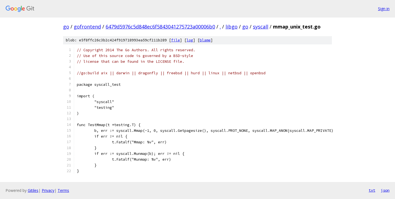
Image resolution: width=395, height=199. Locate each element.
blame (205, 40)
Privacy (48, 190)
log (190, 40)
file (175, 40)
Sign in (384, 8)
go (66, 26)
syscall (260, 26)
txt (372, 190)
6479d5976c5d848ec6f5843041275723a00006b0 (160, 26)
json (385, 190)
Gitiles (33, 190)
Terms (63, 190)
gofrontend (87, 26)
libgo (231, 26)
